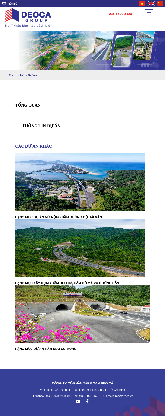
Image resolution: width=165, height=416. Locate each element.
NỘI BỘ (9, 3)
